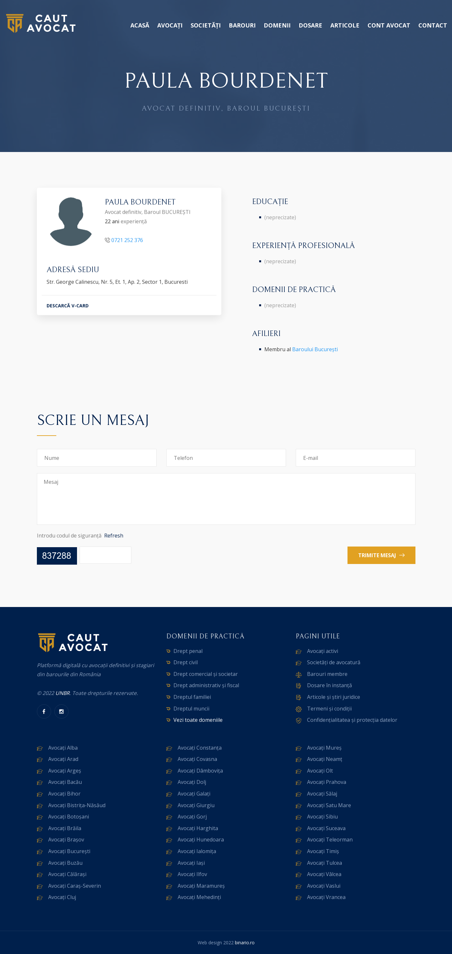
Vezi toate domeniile (198, 719)
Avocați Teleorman (330, 839)
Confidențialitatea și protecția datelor (352, 719)
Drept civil (185, 662)
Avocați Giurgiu (196, 805)
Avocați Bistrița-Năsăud (76, 805)
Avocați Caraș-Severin (74, 885)
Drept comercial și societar (205, 674)
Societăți (206, 25)
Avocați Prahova (326, 782)
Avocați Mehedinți (199, 897)
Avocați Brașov (66, 839)
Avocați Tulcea (324, 862)
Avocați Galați (194, 793)
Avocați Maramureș (201, 885)
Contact (432, 25)
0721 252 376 (127, 240)
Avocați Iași (191, 862)
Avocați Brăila (64, 828)
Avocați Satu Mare (329, 805)
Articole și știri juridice (333, 696)
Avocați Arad (63, 759)
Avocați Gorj (192, 816)
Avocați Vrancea (326, 897)
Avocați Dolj (192, 782)
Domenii (277, 25)
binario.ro (245, 942)
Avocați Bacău (65, 782)
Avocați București (69, 851)
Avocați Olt (320, 770)
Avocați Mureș (324, 747)
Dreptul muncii (191, 708)
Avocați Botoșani (68, 816)
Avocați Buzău (65, 862)
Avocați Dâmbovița (200, 770)
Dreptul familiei (192, 696)
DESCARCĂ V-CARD (68, 306)
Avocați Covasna (197, 759)
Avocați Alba (63, 747)
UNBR (62, 693)
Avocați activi (322, 651)
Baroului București (315, 349)
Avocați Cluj (62, 897)
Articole (344, 25)
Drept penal (188, 651)
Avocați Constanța (200, 747)
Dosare (310, 25)
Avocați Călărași (67, 874)
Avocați (169, 25)
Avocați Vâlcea (324, 874)
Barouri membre (327, 674)
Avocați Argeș (64, 770)
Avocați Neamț (324, 759)
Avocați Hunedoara (201, 839)
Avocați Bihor (64, 793)
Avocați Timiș (323, 851)
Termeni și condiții (329, 708)
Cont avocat (389, 25)
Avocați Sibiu (322, 816)
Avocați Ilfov (192, 874)
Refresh (113, 535)
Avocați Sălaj (322, 793)
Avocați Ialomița (197, 851)
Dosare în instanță (329, 685)
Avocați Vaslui (323, 885)
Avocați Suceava (326, 828)
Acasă (139, 25)
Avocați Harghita (198, 828)
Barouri (242, 25)
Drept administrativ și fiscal (206, 685)
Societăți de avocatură (333, 662)
